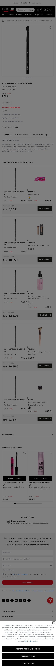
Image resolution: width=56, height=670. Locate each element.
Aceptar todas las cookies (28, 649)
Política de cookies (30, 641)
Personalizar (28, 663)
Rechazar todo (28, 656)
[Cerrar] (53, 623)
